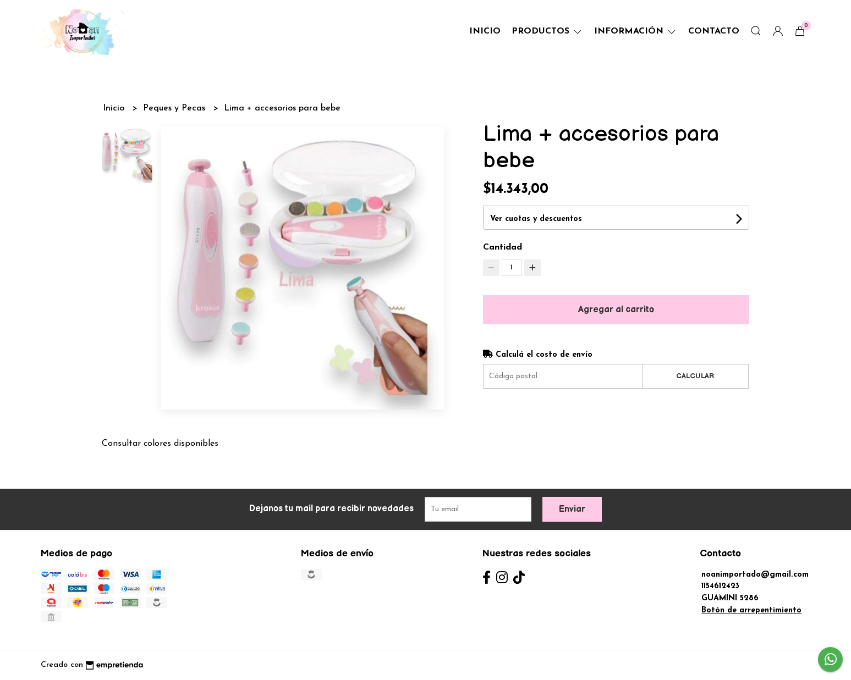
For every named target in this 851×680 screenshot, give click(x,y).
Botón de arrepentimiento (751, 610)
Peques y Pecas (175, 108)
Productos (547, 31)
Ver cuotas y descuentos (536, 219)
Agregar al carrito (616, 310)
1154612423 (720, 586)
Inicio (485, 31)
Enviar (572, 509)
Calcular (695, 376)
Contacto (713, 31)
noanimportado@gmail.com (755, 575)
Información (635, 31)
